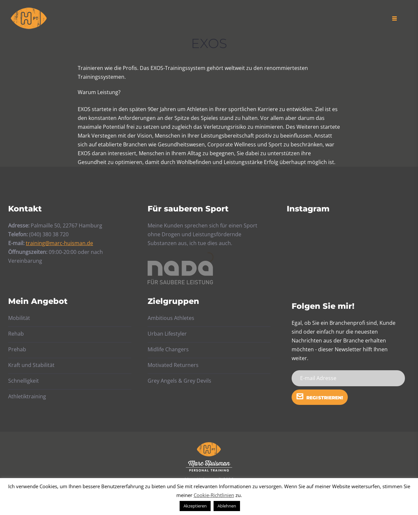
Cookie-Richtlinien (214, 495)
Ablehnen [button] (226, 506)
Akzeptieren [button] (195, 506)
